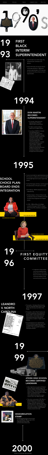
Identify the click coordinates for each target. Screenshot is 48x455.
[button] (24, 2)
